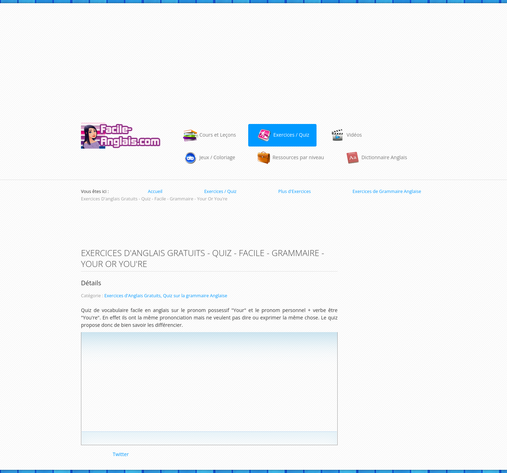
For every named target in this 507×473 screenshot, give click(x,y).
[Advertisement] (253, 59)
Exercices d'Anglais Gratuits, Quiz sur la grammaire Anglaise (165, 296)
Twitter (121, 454)
